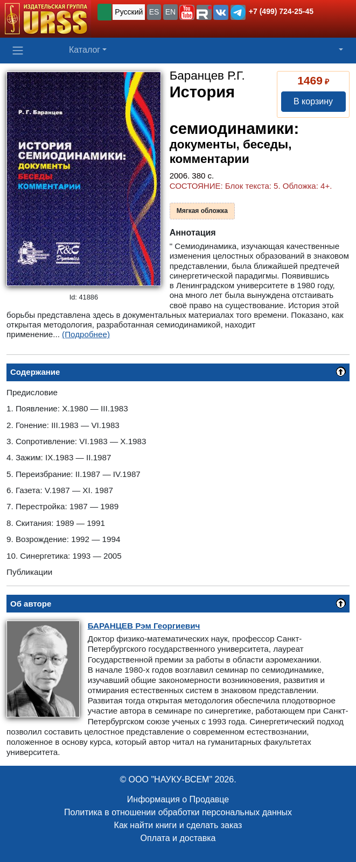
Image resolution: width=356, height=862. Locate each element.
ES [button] (154, 12)
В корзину (313, 101)
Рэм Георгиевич (144, 625)
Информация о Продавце (178, 799)
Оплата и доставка (178, 838)
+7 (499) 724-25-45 (281, 11)
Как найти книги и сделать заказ (178, 825)
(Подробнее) (86, 334)
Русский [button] (129, 12)
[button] (186, 12)
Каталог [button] (84, 49)
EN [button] (170, 12)
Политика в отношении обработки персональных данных (178, 812)
